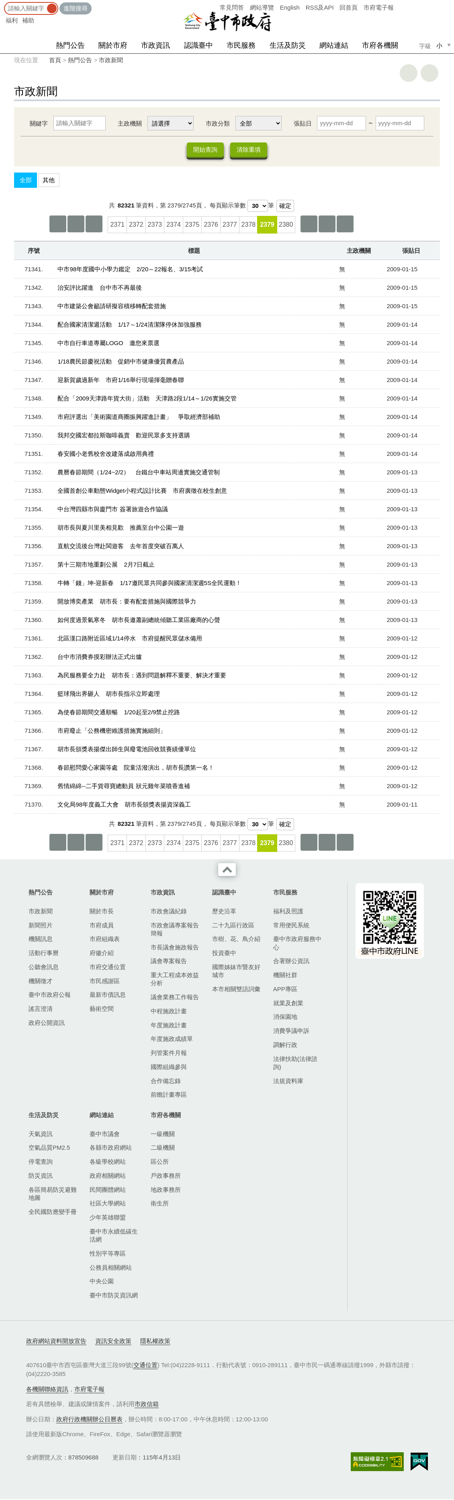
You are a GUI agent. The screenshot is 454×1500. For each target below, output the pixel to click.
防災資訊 (41, 1176)
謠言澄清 (41, 1009)
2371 (117, 225)
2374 (173, 225)
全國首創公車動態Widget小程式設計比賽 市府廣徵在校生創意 (142, 491)
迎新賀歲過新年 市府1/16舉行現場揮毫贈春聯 (120, 380)
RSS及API (320, 7)
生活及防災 (288, 45)
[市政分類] (258, 123)
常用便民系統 (291, 926)
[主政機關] (170, 123)
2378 (248, 225)
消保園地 (285, 1017)
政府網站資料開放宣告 (56, 1341)
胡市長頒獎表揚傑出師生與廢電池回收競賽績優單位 (126, 749)
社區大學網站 (108, 1204)
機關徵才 (41, 981)
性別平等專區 (108, 1254)
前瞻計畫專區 (169, 1095)
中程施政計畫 (169, 1011)
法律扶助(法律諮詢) (295, 1063)
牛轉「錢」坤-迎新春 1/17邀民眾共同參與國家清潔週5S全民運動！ (149, 583)
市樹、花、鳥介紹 (236, 939)
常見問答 (232, 7)
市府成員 (102, 926)
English (290, 7)
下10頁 (309, 224)
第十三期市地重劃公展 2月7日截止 (106, 565)
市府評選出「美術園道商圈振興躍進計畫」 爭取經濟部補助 (138, 417)
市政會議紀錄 (169, 912)
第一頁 (57, 224)
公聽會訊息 (44, 967)
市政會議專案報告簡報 (175, 930)
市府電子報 (379, 7)
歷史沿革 (224, 912)
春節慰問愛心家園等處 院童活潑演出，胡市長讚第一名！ (135, 768)
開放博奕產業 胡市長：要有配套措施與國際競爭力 (126, 602)
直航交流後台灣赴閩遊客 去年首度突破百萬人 (120, 546)
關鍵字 (39, 123)
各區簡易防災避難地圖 (53, 1194)
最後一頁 (345, 224)
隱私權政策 (155, 1341)
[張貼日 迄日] (400, 123)
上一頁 (75, 224)
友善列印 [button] (408, 73)
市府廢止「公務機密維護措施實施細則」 (111, 731)
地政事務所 (166, 1190)
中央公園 (102, 1281)
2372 (136, 225)
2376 (211, 225)
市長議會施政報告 (175, 948)
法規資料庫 (288, 1081)
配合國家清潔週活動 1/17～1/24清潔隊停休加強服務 (129, 325)
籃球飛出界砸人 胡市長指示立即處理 (108, 694)
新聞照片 (41, 926)
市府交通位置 (108, 967)
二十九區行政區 (233, 926)
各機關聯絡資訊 (47, 1389)
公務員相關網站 (111, 1268)
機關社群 (285, 975)
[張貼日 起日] (341, 123)
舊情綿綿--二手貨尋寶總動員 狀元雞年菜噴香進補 (123, 786)
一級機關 (163, 1134)
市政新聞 (111, 60)
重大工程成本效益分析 (175, 979)
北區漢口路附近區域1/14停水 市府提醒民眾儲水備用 (129, 639)
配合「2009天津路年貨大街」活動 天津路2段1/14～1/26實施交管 (146, 399)
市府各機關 (380, 45)
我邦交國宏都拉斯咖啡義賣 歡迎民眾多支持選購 (123, 436)
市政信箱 (147, 1404)
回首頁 (348, 7)
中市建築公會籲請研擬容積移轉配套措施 (111, 306)
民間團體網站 (108, 1190)
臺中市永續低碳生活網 (114, 1236)
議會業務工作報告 (175, 997)
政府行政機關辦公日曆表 (89, 1420)
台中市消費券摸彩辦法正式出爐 (99, 657)
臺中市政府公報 (50, 995)
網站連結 (333, 45)
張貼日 (303, 123)
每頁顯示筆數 (228, 206)
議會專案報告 (169, 961)
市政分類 (218, 123)
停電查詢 (41, 1162)
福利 (12, 20)
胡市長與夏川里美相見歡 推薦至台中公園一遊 (120, 528)
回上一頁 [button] (429, 73)
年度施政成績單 (172, 1039)
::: (2, 3)
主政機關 (130, 123)
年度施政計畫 (169, 1025)
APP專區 (285, 989)
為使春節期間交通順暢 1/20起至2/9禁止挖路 (118, 712)
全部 (26, 180)
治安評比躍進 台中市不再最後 (99, 288)
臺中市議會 (105, 1134)
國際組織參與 (169, 1067)
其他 (49, 180)
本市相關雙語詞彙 (236, 989)
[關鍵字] (79, 123)
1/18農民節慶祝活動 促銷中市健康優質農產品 (120, 362)
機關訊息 (41, 939)
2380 (286, 225)
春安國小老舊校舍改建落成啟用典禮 (105, 454)
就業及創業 (288, 1003)
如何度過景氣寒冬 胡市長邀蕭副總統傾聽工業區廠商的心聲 (138, 620)
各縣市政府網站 (111, 1148)
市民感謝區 (105, 981)
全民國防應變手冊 (53, 1212)
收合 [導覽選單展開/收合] (227, 870)
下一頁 (327, 224)
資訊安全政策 (113, 1341)
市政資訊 (155, 45)
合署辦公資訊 (291, 961)
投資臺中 (224, 953)
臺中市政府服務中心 (297, 943)
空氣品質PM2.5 (49, 1148)
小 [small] (439, 45)
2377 (230, 225)
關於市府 (112, 45)
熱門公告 (70, 45)
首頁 (55, 60)
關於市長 (102, 912)
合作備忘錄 (166, 1081)
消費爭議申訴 (291, 1031)
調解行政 (285, 1045)
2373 (155, 225)
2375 (192, 225)
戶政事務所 (166, 1176)
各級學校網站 (108, 1162)
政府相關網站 (108, 1176)
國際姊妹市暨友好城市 (236, 971)
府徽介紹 (102, 953)
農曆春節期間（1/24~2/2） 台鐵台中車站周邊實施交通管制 (138, 473)
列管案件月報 (169, 1053)
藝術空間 (102, 1009)
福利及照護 (288, 912)
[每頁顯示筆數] (257, 207)
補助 (28, 20)
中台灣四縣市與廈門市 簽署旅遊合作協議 (112, 509)
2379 (267, 225)
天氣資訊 (41, 1134)
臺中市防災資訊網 (114, 1296)
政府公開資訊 (47, 1023)
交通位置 (145, 1365)
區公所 (160, 1162)
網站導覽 (262, 7)
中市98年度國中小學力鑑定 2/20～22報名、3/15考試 (130, 269)
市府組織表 (105, 939)
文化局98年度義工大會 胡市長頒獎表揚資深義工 (124, 805)
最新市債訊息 (108, 995)
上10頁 (94, 224)
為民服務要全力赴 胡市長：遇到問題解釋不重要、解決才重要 (141, 676)
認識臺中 (198, 45)
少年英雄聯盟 (108, 1218)
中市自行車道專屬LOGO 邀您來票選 (108, 343)
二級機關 (163, 1148)
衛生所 (160, 1204)
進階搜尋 (75, 8)
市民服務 (241, 45)
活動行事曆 (44, 953)
